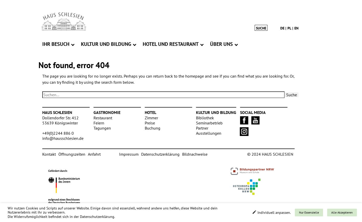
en (296, 28)
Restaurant (103, 117)
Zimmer (151, 117)
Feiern (99, 122)
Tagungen (102, 128)
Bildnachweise (195, 154)
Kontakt (49, 154)
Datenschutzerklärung (160, 154)
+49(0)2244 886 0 (58, 133)
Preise (150, 122)
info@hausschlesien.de (63, 138)
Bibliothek (205, 117)
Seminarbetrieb (209, 122)
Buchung (152, 128)
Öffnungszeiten (71, 154)
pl (289, 28)
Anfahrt (94, 154)
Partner (202, 128)
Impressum (129, 154)
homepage (194, 76)
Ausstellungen (208, 133)
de (282, 28)
